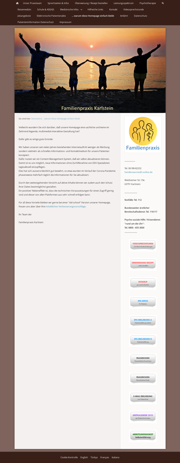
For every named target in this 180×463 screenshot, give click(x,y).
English (84, 457)
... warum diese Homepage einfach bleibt (61, 118)
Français (104, 457)
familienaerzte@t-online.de (139, 172)
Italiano (115, 457)
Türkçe (94, 457)
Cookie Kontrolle (69, 457)
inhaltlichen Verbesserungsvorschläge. (66, 206)
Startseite (35, 118)
